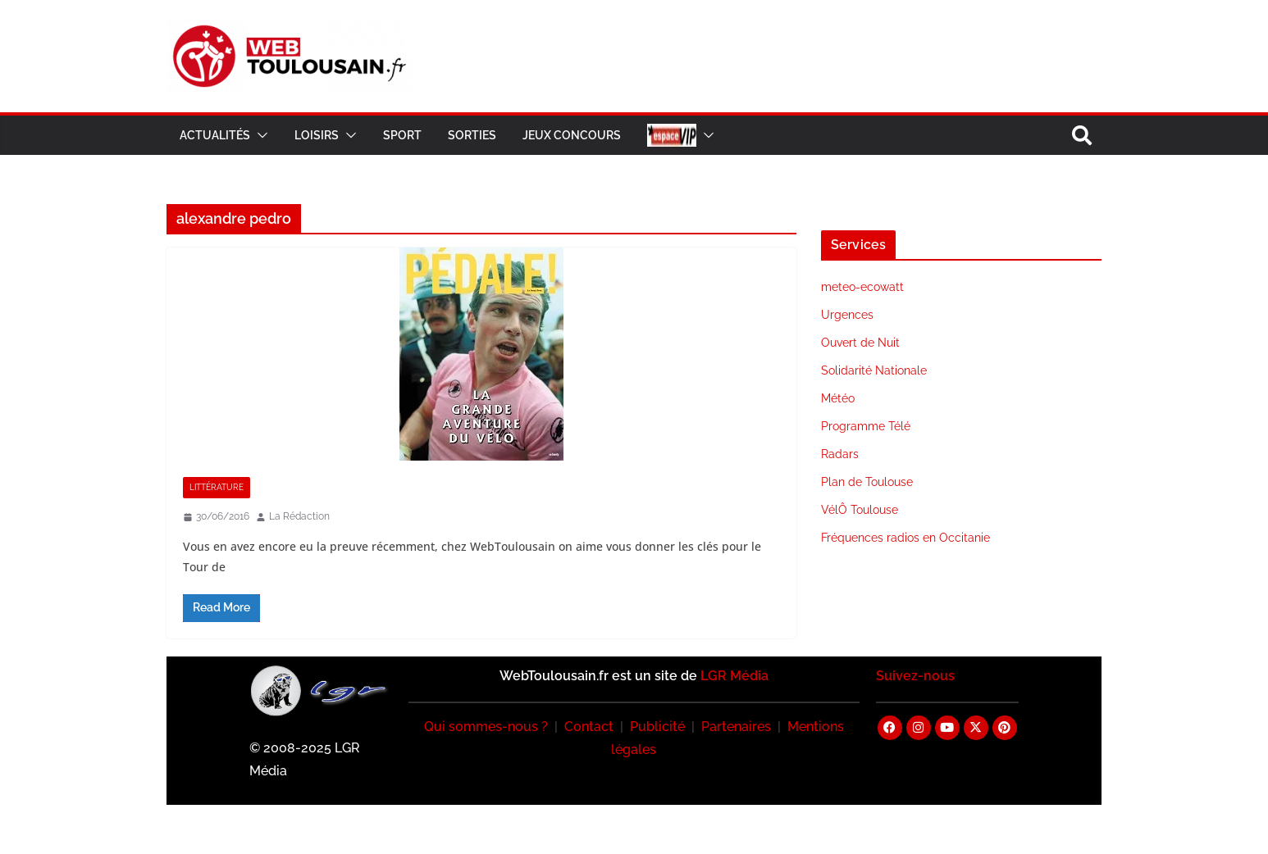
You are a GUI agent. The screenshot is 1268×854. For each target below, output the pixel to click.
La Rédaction (299, 516)
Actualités (215, 135)
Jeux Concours (571, 135)
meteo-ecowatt (862, 286)
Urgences (847, 314)
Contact (588, 726)
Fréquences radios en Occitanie (905, 537)
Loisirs (316, 135)
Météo (838, 398)
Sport (402, 135)
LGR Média (734, 676)
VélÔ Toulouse (859, 509)
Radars (840, 454)
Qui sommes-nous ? (486, 726)
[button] (259, 135)
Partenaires (736, 726)
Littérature (216, 487)
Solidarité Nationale (874, 370)
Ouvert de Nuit (860, 342)
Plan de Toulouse (867, 481)
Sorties (472, 135)
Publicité (657, 726)
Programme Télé (865, 426)
